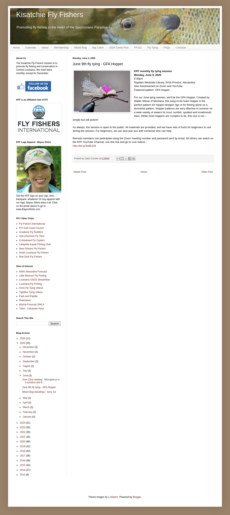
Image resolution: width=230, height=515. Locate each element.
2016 (23, 460)
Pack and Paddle (28, 296)
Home (16, 47)
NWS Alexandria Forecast (33, 271)
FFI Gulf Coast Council (31, 228)
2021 (23, 436)
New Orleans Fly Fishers (32, 248)
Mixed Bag (80, 47)
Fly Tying (152, 47)
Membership (61, 47)
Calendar (30, 47)
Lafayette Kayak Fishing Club (35, 244)
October (27, 356)
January (27, 416)
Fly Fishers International (32, 223)
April (25, 402)
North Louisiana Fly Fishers (34, 252)
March (26, 407)
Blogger (137, 497)
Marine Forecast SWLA (31, 304)
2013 (23, 474)
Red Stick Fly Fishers (30, 256)
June (26, 375)
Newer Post (80, 172)
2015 (23, 465)
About (45, 47)
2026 (23, 338)
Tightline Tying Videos (31, 292)
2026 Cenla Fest (119, 47)
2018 (23, 451)
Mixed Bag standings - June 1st (39, 391)
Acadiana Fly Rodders (31, 232)
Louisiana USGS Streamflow (34, 279)
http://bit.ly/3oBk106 (85, 145)
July (25, 370)
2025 (23, 343)
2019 (23, 446)
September (29, 361)
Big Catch (98, 47)
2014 (23, 470)
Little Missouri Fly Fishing (32, 275)
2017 (23, 455)
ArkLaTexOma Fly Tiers (31, 236)
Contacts (181, 47)
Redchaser (25, 300)
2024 (23, 422)
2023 (23, 427)
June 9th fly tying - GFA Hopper (39, 387)
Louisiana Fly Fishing (30, 284)
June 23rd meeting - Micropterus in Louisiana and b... (41, 381)
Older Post (207, 172)
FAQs (167, 47)
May (25, 398)
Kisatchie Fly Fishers (49, 14)
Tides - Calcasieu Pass (31, 308)
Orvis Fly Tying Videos (31, 288)
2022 (23, 432)
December (29, 347)
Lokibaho (113, 497)
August (27, 366)
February (28, 412)
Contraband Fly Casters (32, 240)
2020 (23, 441)
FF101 (138, 47)
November (29, 352)
